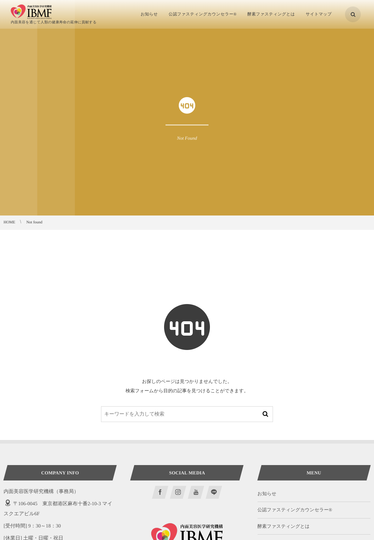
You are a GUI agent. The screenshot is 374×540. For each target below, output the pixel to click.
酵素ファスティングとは (284, 526)
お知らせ (267, 493)
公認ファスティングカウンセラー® (295, 509)
